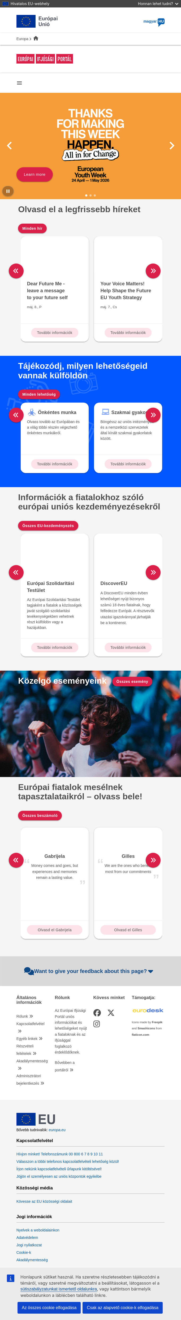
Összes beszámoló (40, 815)
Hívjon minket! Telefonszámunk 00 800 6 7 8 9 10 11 (59, 1154)
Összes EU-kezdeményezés (48, 526)
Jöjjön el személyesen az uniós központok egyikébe (59, 1176)
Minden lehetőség (39, 394)
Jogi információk (34, 1216)
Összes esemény (132, 681)
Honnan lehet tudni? (158, 3)
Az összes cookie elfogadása (49, 1307)
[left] (16, 271)
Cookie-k (23, 1252)
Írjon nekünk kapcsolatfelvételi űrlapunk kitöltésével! (59, 1169)
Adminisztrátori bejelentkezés (28, 1079)
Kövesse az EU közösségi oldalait (44, 1201)
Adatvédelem (27, 1237)
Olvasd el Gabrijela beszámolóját (55, 931)
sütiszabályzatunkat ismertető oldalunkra (58, 1289)
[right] (166, 271)
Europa (22, 39)
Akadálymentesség (32, 1061)
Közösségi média (34, 1188)
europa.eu (57, 1130)
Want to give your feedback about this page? (89, 971)
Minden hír (32, 228)
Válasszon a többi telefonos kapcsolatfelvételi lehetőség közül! (67, 1161)
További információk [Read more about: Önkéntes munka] (54, 464)
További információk (54, 333)
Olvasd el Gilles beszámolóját (128, 931)
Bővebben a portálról (65, 1066)
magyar (154, 21)
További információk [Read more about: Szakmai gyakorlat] (128, 464)
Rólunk (22, 1016)
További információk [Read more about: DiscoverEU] (128, 647)
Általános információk (29, 1000)
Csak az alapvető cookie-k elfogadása (122, 1307)
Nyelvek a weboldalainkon (37, 1230)
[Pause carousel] (8, 191)
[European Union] (35, 1124)
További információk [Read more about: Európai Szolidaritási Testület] (54, 647)
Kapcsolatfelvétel (30, 1024)
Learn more (35, 174)
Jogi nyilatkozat (29, 1245)
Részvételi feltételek (25, 1050)
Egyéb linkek (26, 1039)
